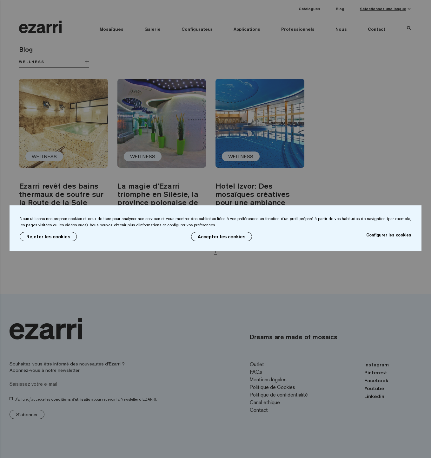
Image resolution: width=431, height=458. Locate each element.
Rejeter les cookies (48, 237)
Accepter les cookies (221, 237)
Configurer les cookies (388, 234)
